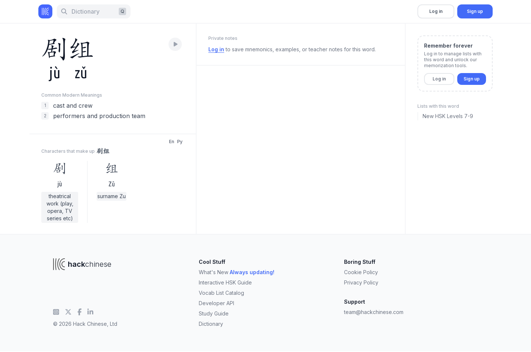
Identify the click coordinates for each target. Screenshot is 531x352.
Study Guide (214, 313)
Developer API (216, 303)
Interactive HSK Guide (225, 282)
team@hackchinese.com (373, 312)
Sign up (475, 11)
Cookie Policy (361, 272)
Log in (435, 11)
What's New (236, 272)
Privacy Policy (361, 282)
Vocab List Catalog (221, 293)
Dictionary (211, 324)
